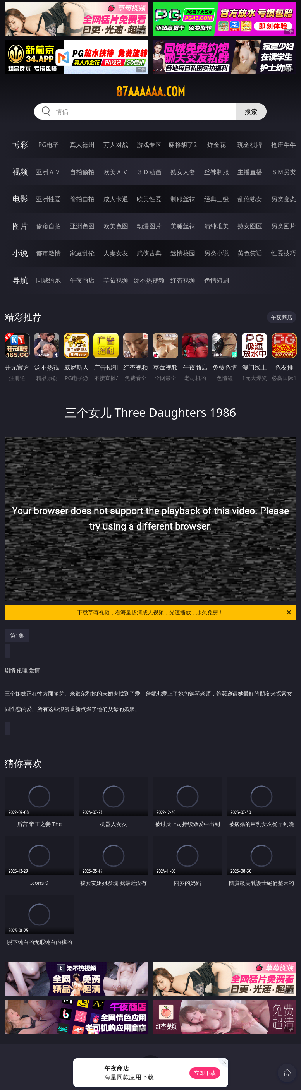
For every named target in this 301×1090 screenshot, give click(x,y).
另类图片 (283, 226)
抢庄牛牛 (283, 145)
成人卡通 (115, 199)
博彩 (20, 144)
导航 (20, 280)
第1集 (17, 635)
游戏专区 (149, 145)
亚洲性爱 (48, 199)
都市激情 (48, 253)
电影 (20, 199)
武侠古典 (149, 253)
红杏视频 (182, 280)
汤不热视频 (149, 280)
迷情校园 (182, 253)
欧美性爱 (149, 199)
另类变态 (283, 199)
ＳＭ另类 (283, 172)
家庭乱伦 (82, 253)
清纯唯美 (216, 226)
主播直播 (249, 172)
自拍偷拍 (82, 172)
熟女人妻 (182, 172)
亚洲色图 (82, 226)
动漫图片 (149, 226)
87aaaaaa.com (150, 91)
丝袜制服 (216, 172)
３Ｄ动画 (149, 172)
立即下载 (205, 1072)
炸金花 (216, 145)
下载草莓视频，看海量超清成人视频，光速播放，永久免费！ (184, 612)
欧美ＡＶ (115, 172)
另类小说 (216, 253)
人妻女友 (115, 253)
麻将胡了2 (183, 145)
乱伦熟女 (249, 199)
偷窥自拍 (48, 226)
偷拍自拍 (82, 199)
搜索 (251, 111)
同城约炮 (48, 280)
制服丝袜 (182, 199)
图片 (20, 226)
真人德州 (82, 145)
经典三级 (216, 199)
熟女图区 (249, 226)
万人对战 (115, 145)
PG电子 (48, 145)
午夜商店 (82, 280)
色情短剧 (216, 280)
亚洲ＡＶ (48, 172)
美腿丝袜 (182, 226)
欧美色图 (115, 226)
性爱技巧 (283, 253)
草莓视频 (115, 280)
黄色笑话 (249, 253)
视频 (20, 171)
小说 (20, 253)
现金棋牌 (249, 145)
